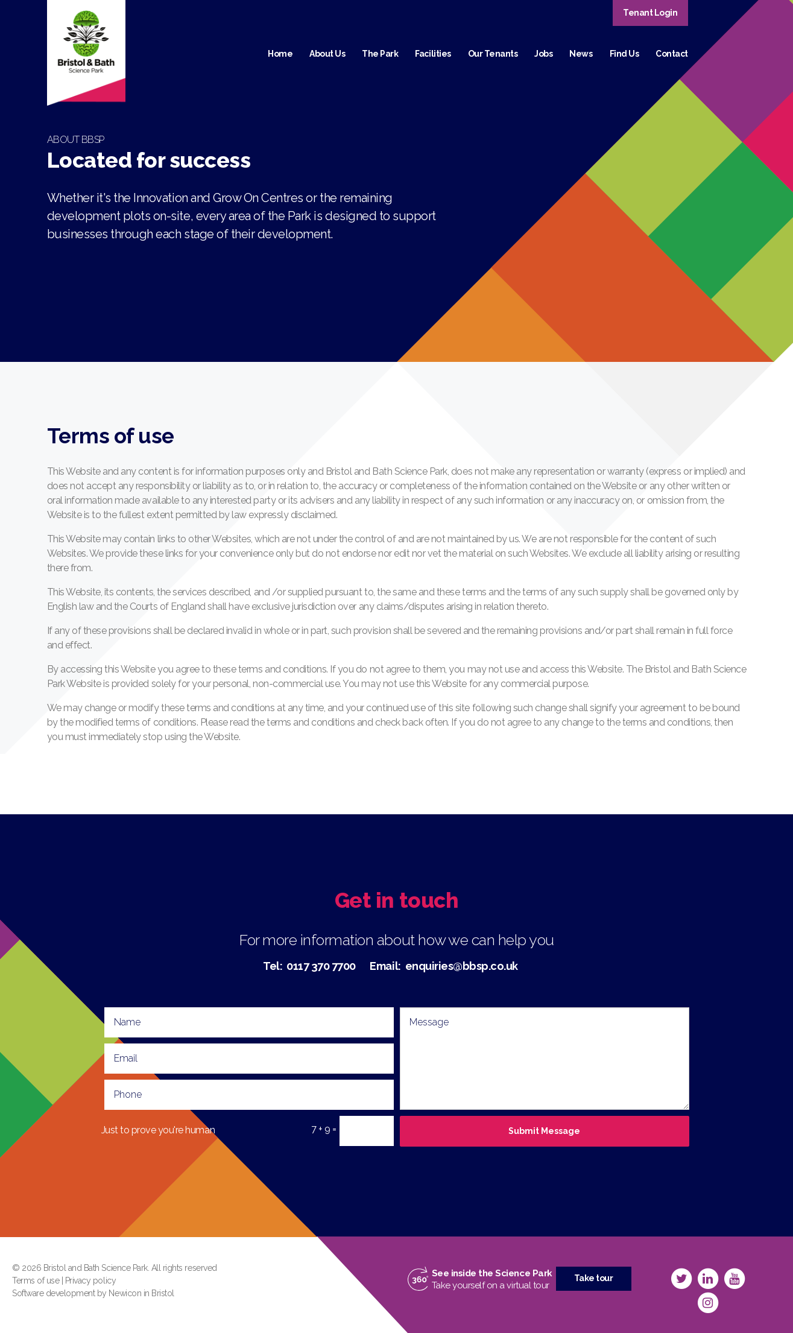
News (580, 54)
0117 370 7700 (321, 966)
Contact (672, 54)
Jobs (543, 54)
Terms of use (35, 1280)
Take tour (593, 1278)
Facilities (432, 54)
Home (280, 54)
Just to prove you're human (158, 1130)
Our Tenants (493, 54)
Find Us (624, 54)
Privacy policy (90, 1280)
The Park (380, 54)
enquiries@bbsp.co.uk (461, 966)
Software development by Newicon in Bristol (93, 1293)
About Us (327, 54)
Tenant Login (650, 12)
